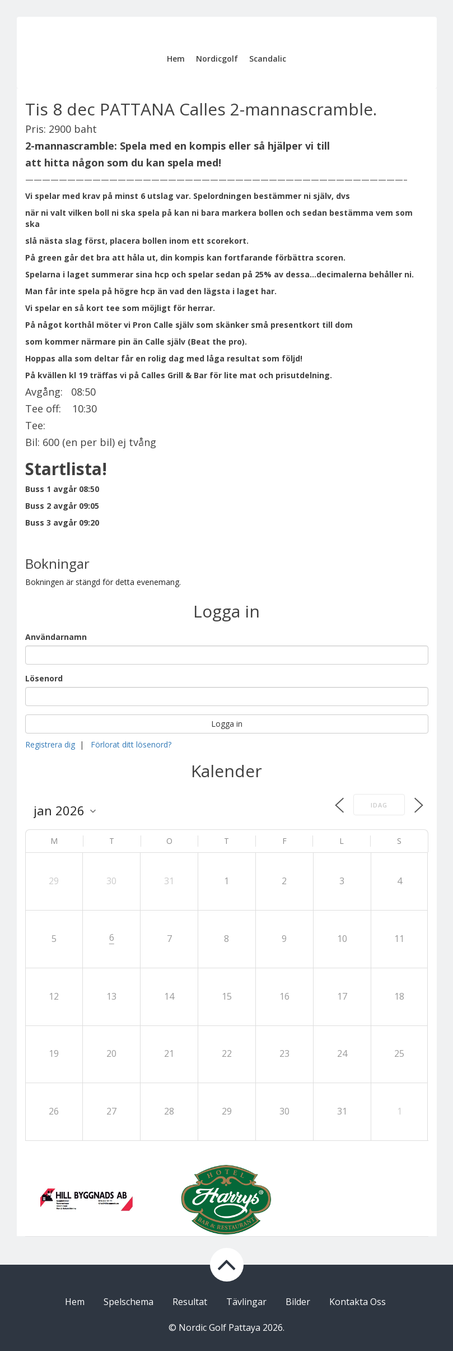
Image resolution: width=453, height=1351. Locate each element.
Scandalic (267, 58)
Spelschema (128, 1302)
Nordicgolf (217, 58)
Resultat (189, 1302)
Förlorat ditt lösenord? (131, 744)
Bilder (298, 1302)
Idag (379, 805)
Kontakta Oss (357, 1302)
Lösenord (44, 678)
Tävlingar (246, 1302)
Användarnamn (56, 637)
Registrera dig (50, 744)
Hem (176, 58)
